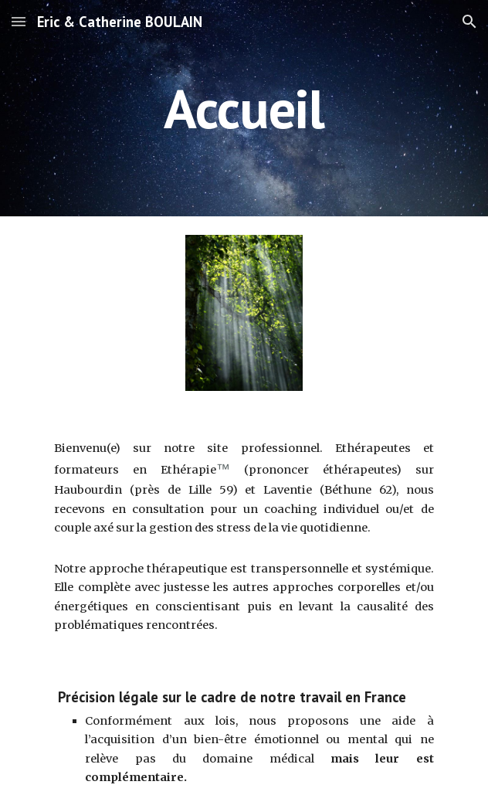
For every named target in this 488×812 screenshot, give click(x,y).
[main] (243, 108)
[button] (18, 21)
